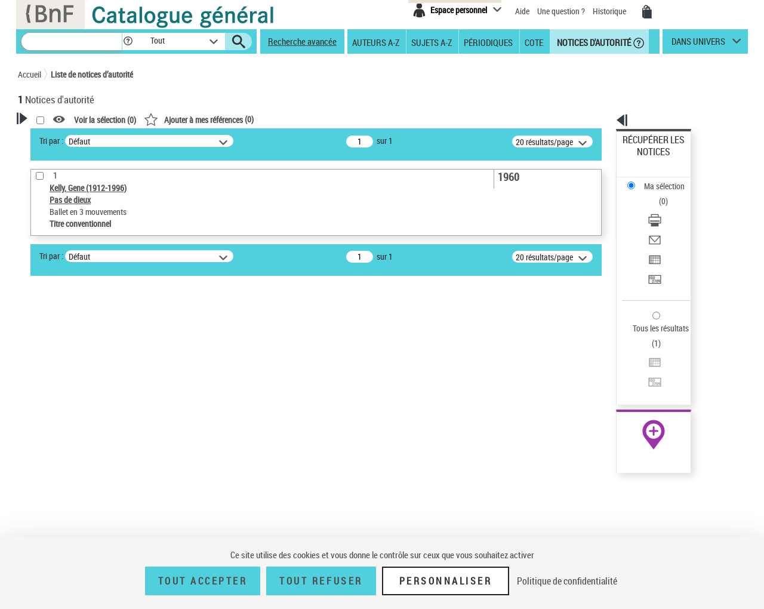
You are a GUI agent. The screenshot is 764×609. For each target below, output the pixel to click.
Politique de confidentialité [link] (567, 581)
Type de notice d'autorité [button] (75, 393)
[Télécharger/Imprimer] (669, 180)
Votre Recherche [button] (67, 138)
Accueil (29, 74)
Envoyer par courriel (657, 193)
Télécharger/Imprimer (660, 179)
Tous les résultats (653, 255)
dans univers (698, 44)
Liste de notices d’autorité (92, 74)
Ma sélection (645, 158)
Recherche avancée (302, 41)
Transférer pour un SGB (663, 222)
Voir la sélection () (258, 119)
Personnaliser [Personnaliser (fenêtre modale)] (445, 581)
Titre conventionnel (73, 430)
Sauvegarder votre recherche (92, 349)
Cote (534, 42)
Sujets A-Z (431, 42)
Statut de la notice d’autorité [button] (82, 448)
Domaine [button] (46, 527)
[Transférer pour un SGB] (669, 223)
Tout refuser (320, 581)
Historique (610, 11)
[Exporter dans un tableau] (669, 208)
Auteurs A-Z (375, 42)
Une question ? (561, 11)
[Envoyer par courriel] (669, 194)
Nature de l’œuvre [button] (62, 468)
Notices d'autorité (593, 42)
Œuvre (45, 412)
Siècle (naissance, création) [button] (80, 508)
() (352, 119)
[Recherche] (71, 41)
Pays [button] (39, 487)
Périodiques (488, 42)
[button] (127, 41)
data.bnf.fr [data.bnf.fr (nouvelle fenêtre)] (615, 365)
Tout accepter (203, 581)
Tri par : (205, 140)
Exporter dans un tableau (666, 208)
